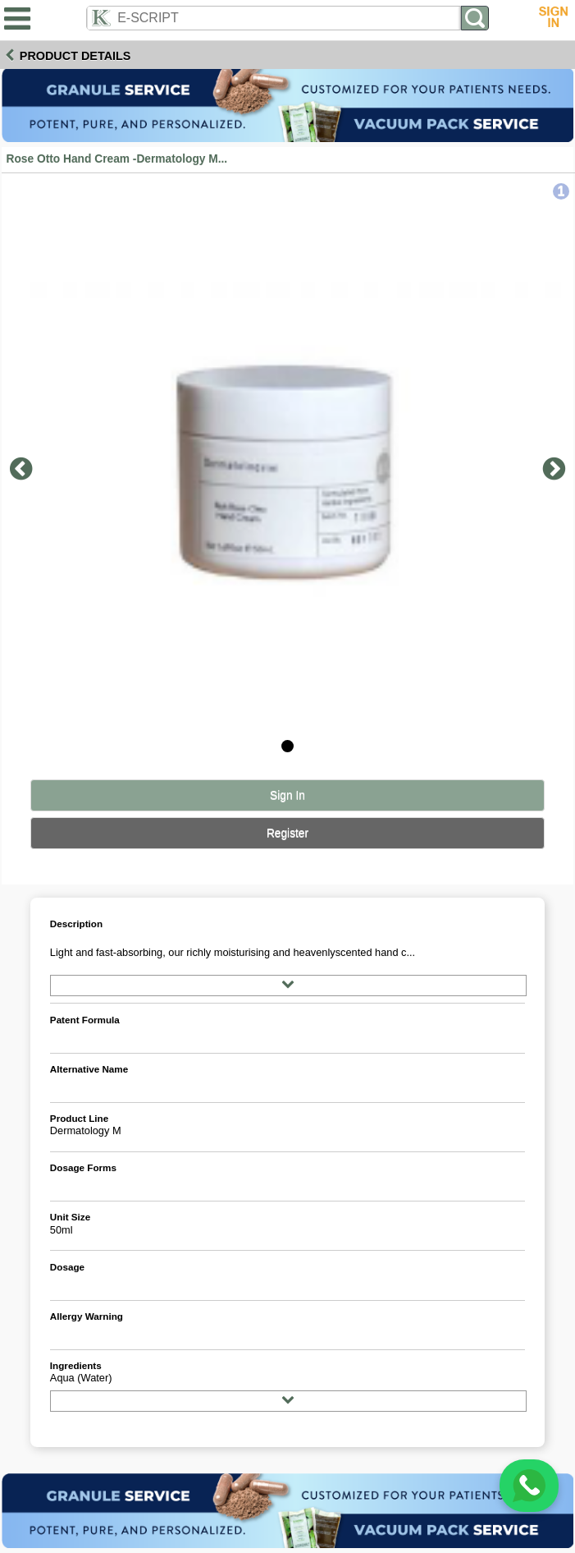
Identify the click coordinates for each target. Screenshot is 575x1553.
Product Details (75, 55)
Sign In (287, 795)
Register (287, 833)
